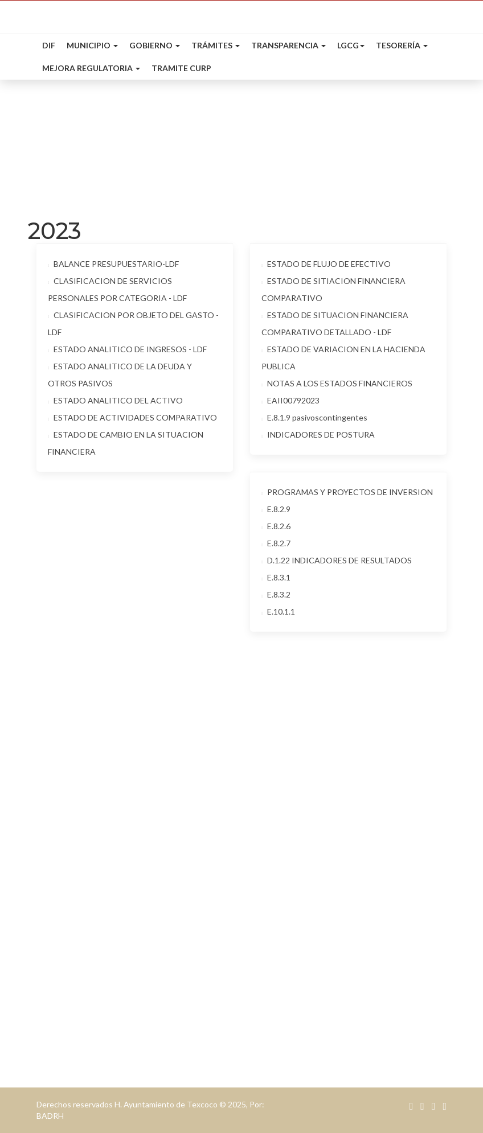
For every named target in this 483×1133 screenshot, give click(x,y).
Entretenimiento (285, 1003)
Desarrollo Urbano (77, 988)
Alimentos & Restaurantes (304, 984)
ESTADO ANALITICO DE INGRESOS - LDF (127, 349)
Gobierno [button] (154, 45)
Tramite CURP (181, 68)
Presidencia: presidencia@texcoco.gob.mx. (337, 817)
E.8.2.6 (275, 526)
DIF (48, 45)
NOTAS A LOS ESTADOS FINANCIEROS (336, 383)
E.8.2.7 (275, 543)
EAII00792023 (290, 400)
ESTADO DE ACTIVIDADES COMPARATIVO (132, 417)
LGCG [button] (351, 45)
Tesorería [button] (402, 45)
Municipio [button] (92, 45)
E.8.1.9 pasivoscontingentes (314, 417)
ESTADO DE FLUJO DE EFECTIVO (326, 264)
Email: (266, 797)
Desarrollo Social (73, 970)
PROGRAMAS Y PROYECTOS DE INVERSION (347, 492)
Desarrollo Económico (84, 951)
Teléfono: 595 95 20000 (300, 836)
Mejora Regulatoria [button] (91, 68)
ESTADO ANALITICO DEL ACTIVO (115, 400)
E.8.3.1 (275, 577)
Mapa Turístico (284, 965)
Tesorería (58, 894)
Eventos (269, 927)
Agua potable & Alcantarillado (99, 932)
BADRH (50, 1115)
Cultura (268, 909)
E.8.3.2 (275, 594)
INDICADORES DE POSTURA (318, 434)
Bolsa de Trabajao (289, 946)
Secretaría (60, 1007)
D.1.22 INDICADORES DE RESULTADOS (336, 560)
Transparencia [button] (288, 45)
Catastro (57, 913)
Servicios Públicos (76, 1026)
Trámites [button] (215, 45)
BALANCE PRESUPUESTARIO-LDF (113, 264)
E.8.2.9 (275, 509)
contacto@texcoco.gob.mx (341, 797)
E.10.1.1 (278, 611)
